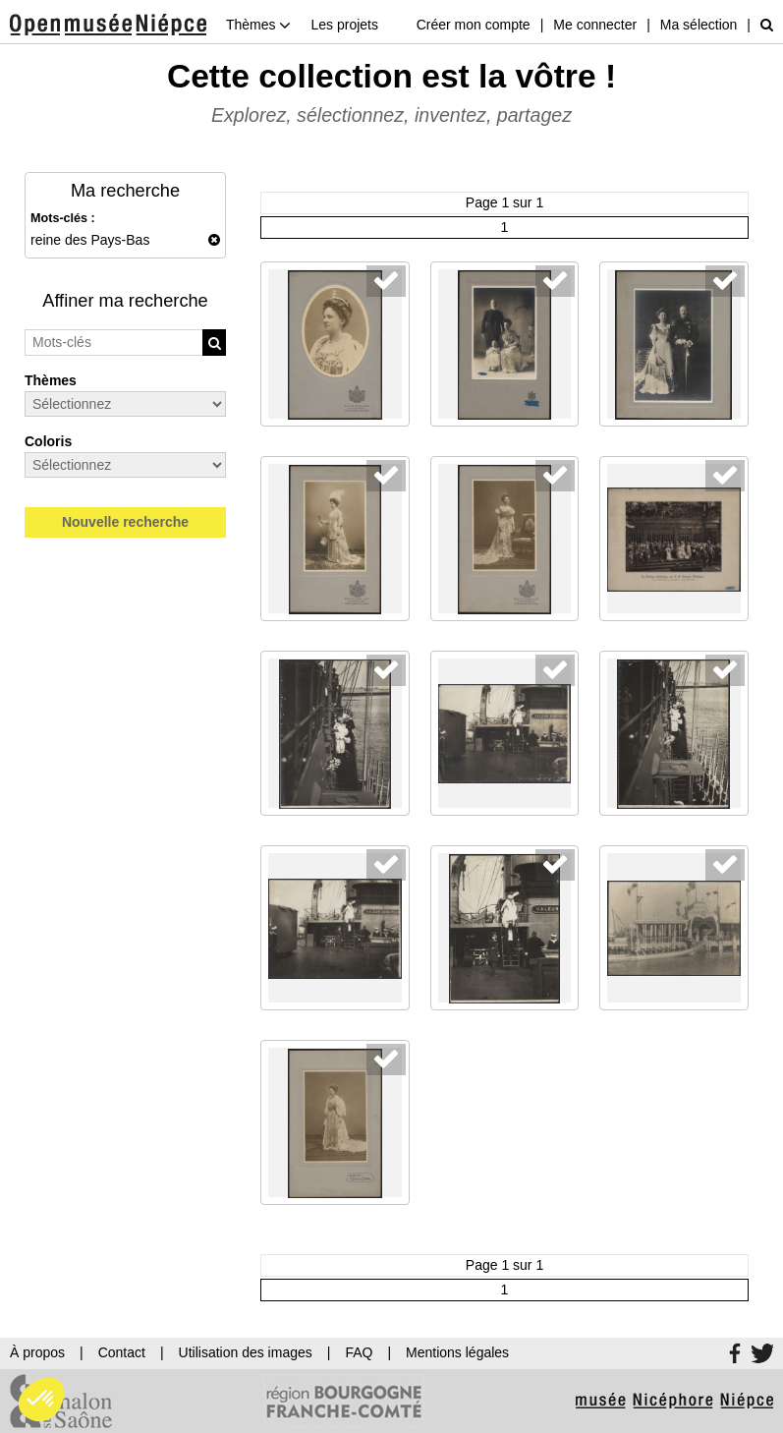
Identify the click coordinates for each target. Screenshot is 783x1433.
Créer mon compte (474, 24)
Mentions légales (457, 1352)
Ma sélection (699, 24)
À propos (37, 1352)
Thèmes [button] (258, 24)
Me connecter (595, 24)
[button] (41, 1399)
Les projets (343, 24)
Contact (121, 1352)
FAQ (358, 1352)
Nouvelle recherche (125, 522)
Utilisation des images (245, 1352)
